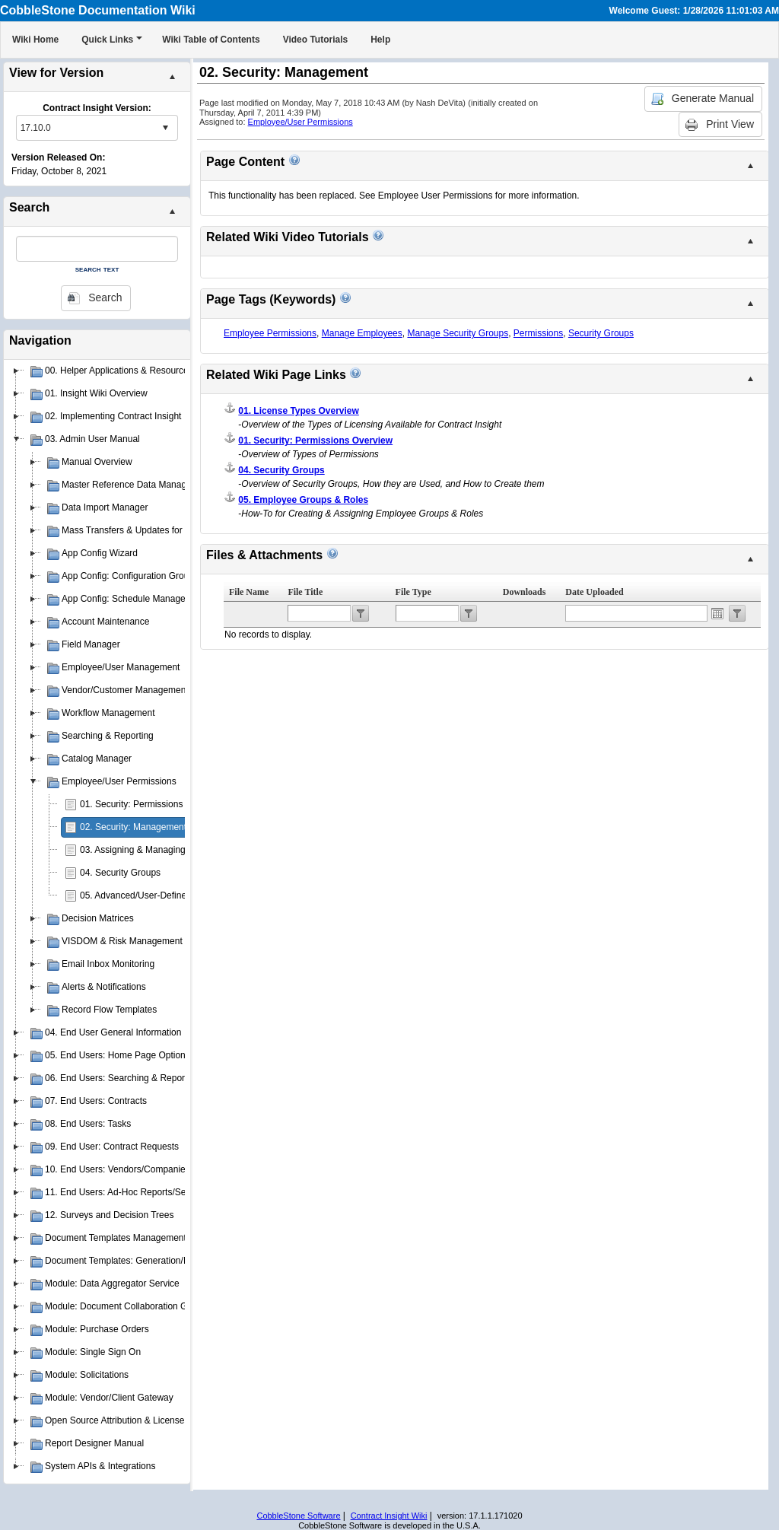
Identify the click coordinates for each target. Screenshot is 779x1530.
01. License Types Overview (298, 411)
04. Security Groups (120, 872)
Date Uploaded (594, 592)
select (165, 128)
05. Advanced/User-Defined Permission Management (187, 895)
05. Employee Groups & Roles (303, 500)
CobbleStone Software (298, 1515)
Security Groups (601, 333)
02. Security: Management (133, 827)
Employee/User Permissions (300, 121)
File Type (413, 592)
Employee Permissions (270, 333)
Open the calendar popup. (717, 613)
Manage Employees (362, 333)
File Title (305, 592)
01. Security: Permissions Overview (152, 804)
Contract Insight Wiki (389, 1515)
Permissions (538, 333)
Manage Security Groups (457, 333)
